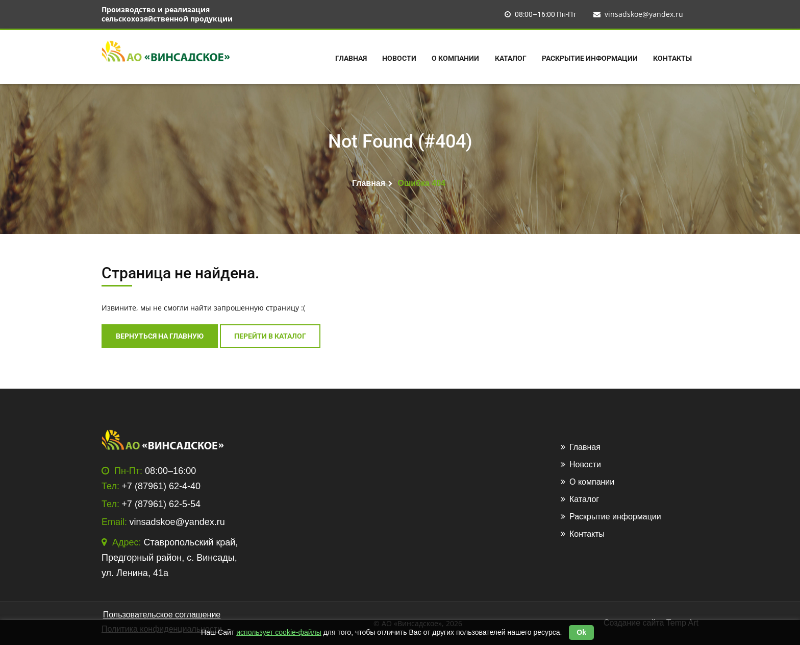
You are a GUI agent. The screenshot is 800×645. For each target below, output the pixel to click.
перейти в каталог (270, 336)
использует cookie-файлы (278, 632)
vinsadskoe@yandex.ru (638, 14)
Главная (351, 58)
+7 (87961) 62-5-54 (161, 504)
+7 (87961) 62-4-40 (161, 486)
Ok (581, 632)
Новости (399, 58)
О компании (455, 58)
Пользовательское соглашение (161, 614)
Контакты (672, 58)
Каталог (511, 58)
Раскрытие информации (590, 58)
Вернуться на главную (160, 336)
